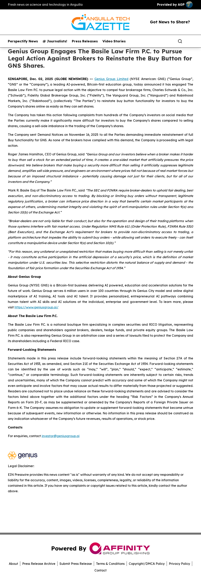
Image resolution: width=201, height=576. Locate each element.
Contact (100, 570)
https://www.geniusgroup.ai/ (36, 307)
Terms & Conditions (110, 564)
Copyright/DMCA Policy (147, 564)
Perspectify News (23, 41)
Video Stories (114, 41)
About (13, 564)
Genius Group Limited (111, 79)
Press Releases (85, 41)
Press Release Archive (38, 564)
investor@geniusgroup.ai (60, 436)
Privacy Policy (179, 564)
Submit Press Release (75, 564)
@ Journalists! (55, 41)
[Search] (180, 41)
